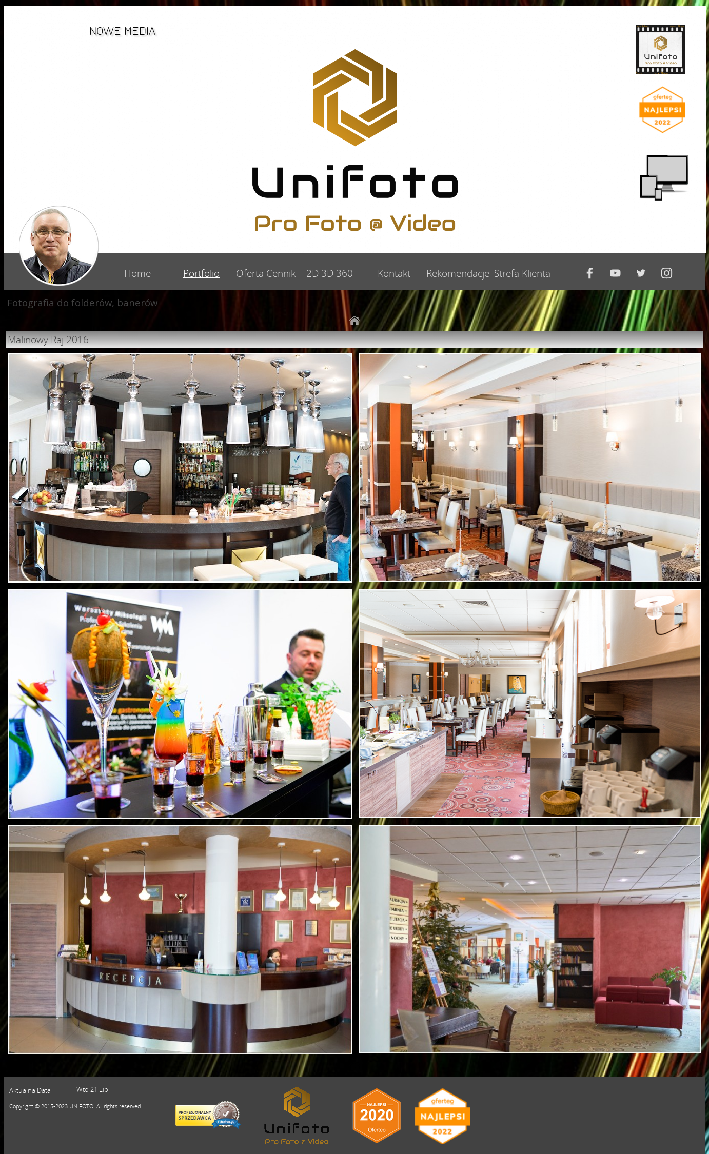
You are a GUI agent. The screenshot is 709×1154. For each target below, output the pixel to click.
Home (137, 273)
